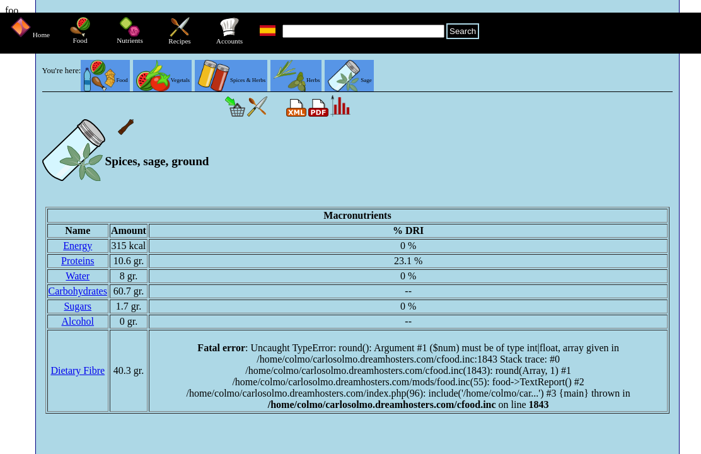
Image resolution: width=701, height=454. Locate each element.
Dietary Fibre (77, 370)
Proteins (77, 260)
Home (30, 34)
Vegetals (163, 80)
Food (80, 37)
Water (78, 276)
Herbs (297, 80)
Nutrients (130, 37)
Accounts (229, 38)
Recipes (179, 38)
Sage (349, 80)
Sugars (77, 306)
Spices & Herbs (231, 80)
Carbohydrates (78, 291)
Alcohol (77, 321)
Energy (77, 245)
